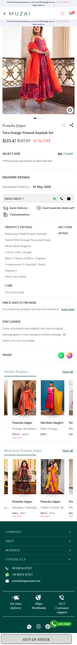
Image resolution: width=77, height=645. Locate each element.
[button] (35, 118)
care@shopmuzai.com (23, 581)
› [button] (68, 63)
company (13, 532)
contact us (16, 559)
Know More (68, 309)
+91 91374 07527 (19, 568)
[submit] (64, 125)
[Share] (71, 125)
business (13, 550)
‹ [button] (9, 63)
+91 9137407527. (62, 2)
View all (67, 372)
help (10, 541)
